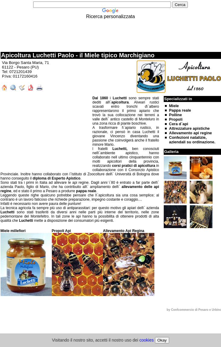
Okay (162, 340)
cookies (146, 340)
